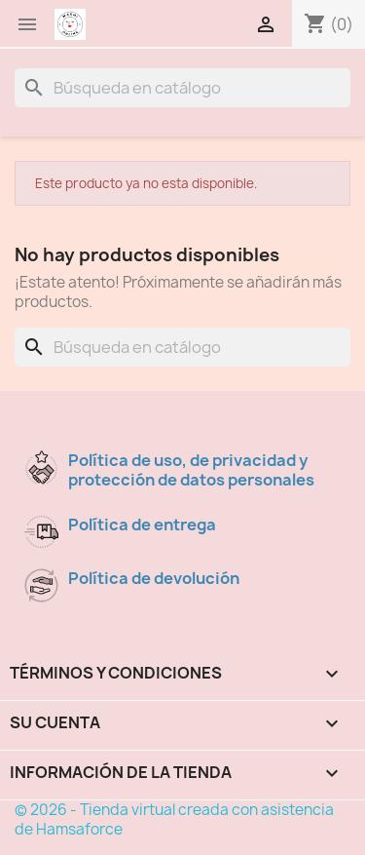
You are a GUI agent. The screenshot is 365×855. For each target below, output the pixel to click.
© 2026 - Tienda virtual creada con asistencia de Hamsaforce (174, 819)
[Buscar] (182, 87)
